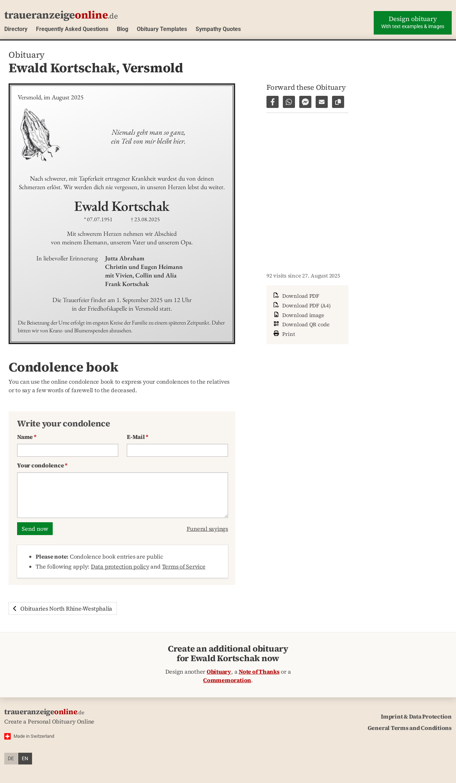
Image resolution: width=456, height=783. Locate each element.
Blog (122, 29)
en (25, 759)
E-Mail (137, 437)
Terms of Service (184, 566)
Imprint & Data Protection (416, 716)
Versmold (152, 68)
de (11, 759)
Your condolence (42, 465)
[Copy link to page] (338, 102)
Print (283, 333)
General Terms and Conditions (410, 728)
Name (26, 437)
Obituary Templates (162, 29)
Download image (298, 315)
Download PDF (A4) (301, 305)
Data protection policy (120, 566)
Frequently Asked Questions (72, 29)
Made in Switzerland (34, 736)
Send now (35, 529)
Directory (15, 29)
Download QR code (301, 324)
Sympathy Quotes (218, 29)
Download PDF (295, 296)
